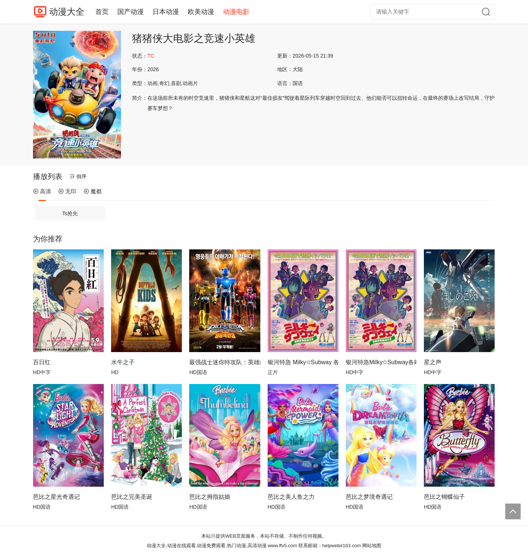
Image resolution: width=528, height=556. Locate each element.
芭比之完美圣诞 (131, 497)
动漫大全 (66, 12)
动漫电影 (236, 11)
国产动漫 (130, 11)
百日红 (42, 362)
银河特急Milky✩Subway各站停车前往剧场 (381, 362)
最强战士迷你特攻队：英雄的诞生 (224, 362)
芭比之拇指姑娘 (209, 497)
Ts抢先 (70, 213)
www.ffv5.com (282, 545)
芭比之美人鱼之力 (291, 497)
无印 (67, 191)
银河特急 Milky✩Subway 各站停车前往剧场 (303, 362)
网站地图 (371, 545)
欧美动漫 (201, 11)
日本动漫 (166, 11)
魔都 (93, 191)
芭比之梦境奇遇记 (369, 497)
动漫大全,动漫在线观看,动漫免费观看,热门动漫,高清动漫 (206, 545)
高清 (42, 191)
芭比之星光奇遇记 (56, 497)
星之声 (432, 362)
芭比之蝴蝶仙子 (444, 497)
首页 (102, 11)
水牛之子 (123, 362)
